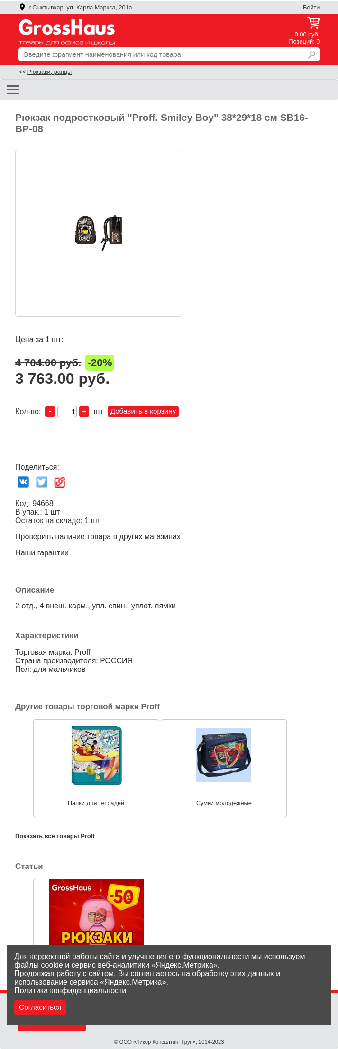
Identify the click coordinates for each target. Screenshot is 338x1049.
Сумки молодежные (224, 802)
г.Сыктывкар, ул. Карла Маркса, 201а (75, 7)
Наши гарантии (42, 553)
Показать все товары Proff (55, 836)
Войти (311, 7)
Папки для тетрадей (96, 802)
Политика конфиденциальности (70, 990)
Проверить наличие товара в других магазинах (98, 537)
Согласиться (40, 1007)
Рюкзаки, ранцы (49, 72)
